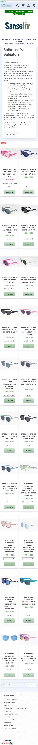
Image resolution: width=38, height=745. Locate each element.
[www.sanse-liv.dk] (17, 25)
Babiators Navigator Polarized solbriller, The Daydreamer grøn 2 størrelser (28, 489)
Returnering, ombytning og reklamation (15, 708)
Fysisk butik (7, 705)
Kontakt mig (7, 711)
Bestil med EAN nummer (11, 714)
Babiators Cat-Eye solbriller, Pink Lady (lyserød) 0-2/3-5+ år (28, 330)
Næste (33, 685)
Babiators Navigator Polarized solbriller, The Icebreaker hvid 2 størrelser (28, 546)
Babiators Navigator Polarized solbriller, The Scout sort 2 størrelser (9, 602)
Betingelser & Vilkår (9, 720)
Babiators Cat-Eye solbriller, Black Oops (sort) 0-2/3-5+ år (9, 330)
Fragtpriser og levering (10, 702)
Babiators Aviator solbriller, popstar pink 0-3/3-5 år (9, 279)
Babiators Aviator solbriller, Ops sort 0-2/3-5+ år (28, 227)
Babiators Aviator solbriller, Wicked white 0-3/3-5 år (28, 279)
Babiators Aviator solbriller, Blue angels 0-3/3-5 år (28, 171)
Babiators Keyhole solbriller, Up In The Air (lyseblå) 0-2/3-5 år (9, 487)
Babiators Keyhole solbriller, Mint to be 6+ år (9, 436)
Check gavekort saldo (10, 728)
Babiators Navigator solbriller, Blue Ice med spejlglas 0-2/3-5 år (10, 658)
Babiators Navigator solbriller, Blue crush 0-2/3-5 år (28, 600)
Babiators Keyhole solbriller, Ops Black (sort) (28, 436)
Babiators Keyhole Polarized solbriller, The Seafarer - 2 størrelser (9, 384)
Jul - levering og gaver (10, 699)
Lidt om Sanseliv (8, 725)
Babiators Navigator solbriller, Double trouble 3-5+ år (28, 657)
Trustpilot (3, 1)
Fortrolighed (7, 722)
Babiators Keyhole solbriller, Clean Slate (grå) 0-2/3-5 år (28, 382)
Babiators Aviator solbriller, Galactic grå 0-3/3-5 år (9, 228)
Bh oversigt (7, 717)
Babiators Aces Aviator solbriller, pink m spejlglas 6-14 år (9, 172)
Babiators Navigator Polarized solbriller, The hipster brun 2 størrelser (9, 546)
